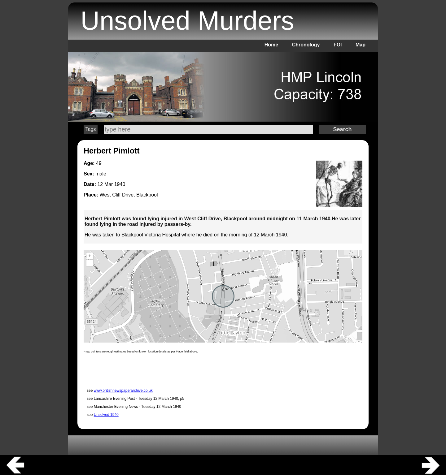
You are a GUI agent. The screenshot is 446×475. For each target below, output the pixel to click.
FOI (338, 44)
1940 (119, 184)
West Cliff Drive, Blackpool (129, 194)
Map (360, 44)
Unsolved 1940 (106, 414)
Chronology (306, 44)
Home (271, 44)
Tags (90, 129)
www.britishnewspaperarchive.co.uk (123, 390)
